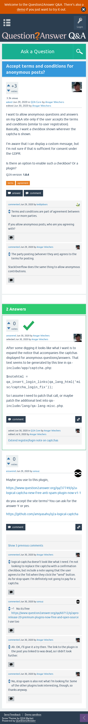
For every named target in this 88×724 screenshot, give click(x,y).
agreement (22, 183)
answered (11, 335)
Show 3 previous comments (25, 545)
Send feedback (12, 714)
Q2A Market (27, 718)
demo (21, 9)
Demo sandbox (33, 714)
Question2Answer (26, 720)
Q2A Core (36, 102)
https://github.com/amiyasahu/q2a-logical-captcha (42, 514)
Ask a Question (37, 51)
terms (10, 183)
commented (14, 204)
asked (9, 102)
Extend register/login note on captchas (33, 440)
